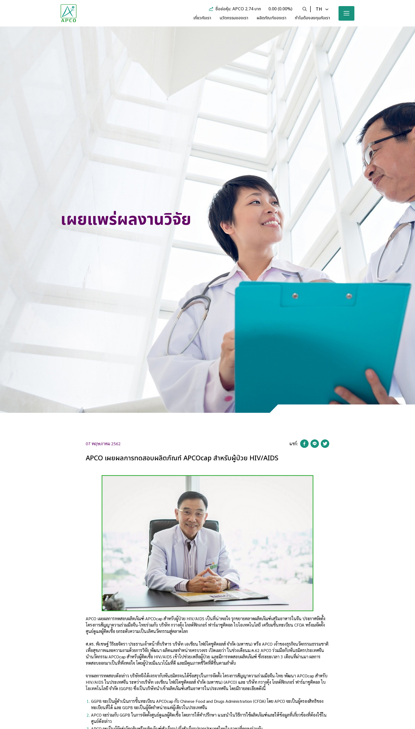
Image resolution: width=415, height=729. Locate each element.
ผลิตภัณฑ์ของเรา (271, 18)
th (319, 9)
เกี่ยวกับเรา (202, 18)
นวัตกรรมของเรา (234, 18)
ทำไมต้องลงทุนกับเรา (312, 18)
